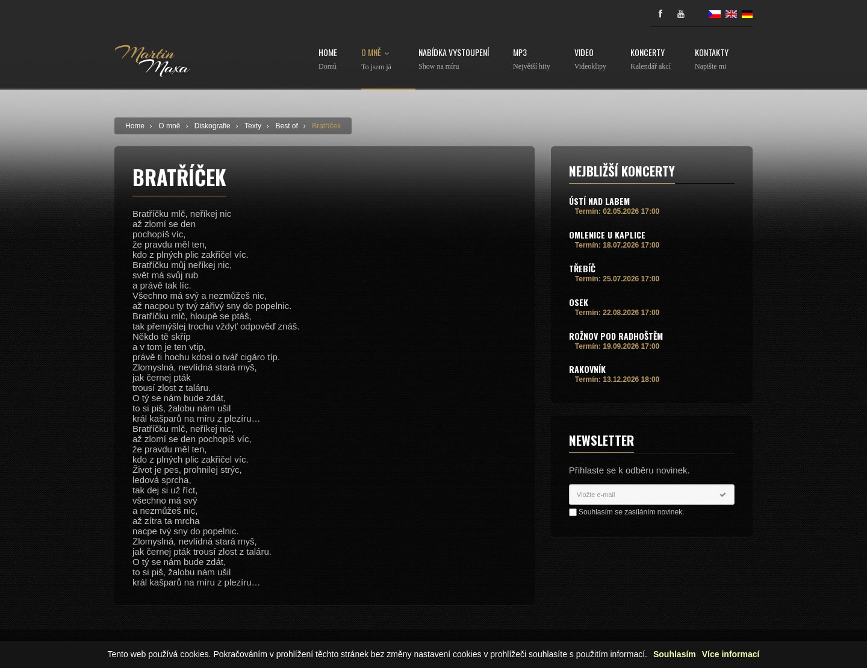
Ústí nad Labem (599, 201)
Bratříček (326, 126)
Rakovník (587, 369)
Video (590, 59)
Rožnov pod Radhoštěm (616, 335)
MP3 (531, 59)
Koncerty (650, 59)
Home (328, 59)
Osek (578, 302)
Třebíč (582, 268)
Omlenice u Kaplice (607, 234)
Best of (286, 126)
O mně (377, 59)
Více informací (731, 654)
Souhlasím (674, 654)
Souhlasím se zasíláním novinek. (631, 512)
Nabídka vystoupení (453, 59)
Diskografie (212, 126)
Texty (252, 126)
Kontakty (712, 59)
